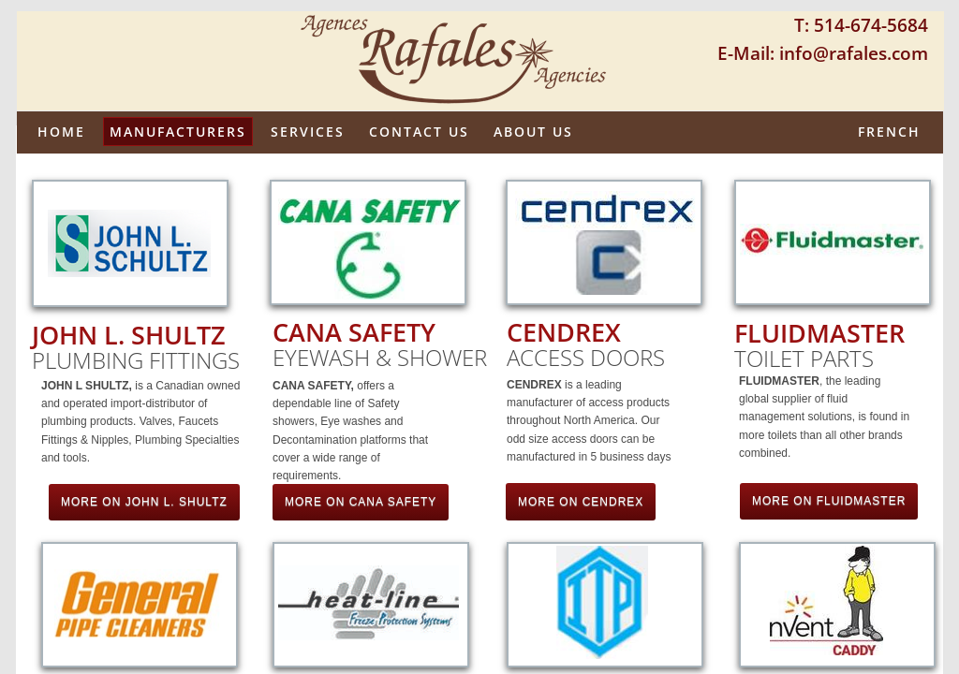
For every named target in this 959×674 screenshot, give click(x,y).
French (889, 131)
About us (533, 131)
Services (308, 131)
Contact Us (419, 131)
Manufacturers (178, 131)
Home (61, 131)
